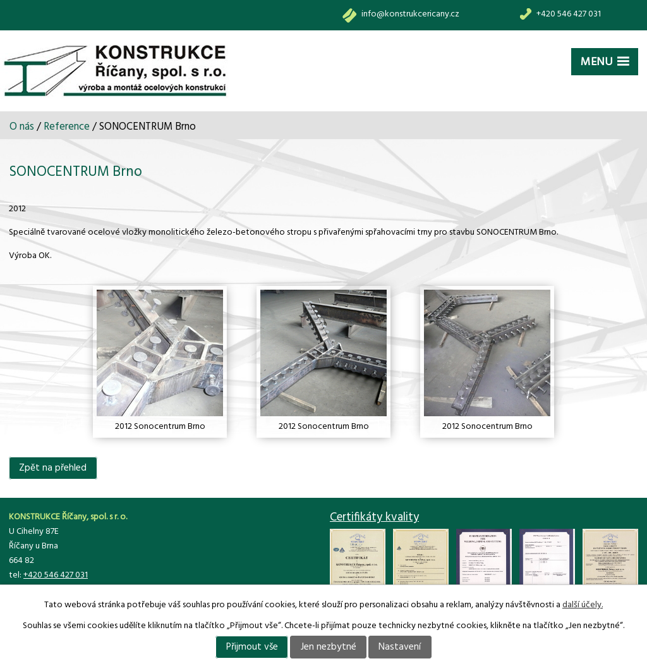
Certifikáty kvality (374, 517)
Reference (67, 126)
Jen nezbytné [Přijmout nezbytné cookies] (328, 647)
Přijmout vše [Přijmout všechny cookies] (252, 647)
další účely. (582, 605)
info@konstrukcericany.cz (410, 14)
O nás (21, 126)
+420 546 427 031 (568, 14)
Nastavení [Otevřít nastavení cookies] (399, 647)
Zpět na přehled (53, 468)
